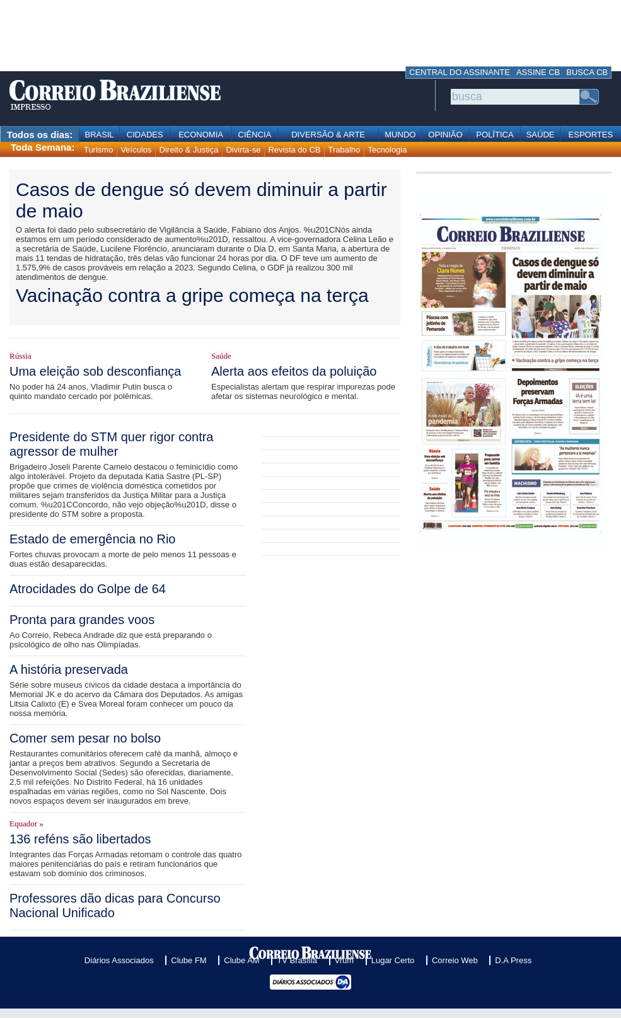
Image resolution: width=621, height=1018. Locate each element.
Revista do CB (294, 149)
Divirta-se (243, 149)
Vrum (344, 960)
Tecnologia (387, 149)
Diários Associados (119, 960)
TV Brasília (297, 960)
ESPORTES (591, 134)
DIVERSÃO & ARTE (328, 134)
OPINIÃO (445, 134)
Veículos (135, 149)
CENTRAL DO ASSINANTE (459, 72)
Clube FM (188, 960)
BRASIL (99, 134)
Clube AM (241, 960)
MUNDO (400, 134)
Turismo (98, 149)
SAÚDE (540, 134)
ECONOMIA (200, 134)
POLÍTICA (494, 134)
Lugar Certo (393, 960)
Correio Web (455, 960)
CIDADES (145, 134)
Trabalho (344, 149)
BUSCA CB (587, 72)
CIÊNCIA (255, 134)
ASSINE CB (538, 72)
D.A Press (513, 960)
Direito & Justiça (189, 149)
